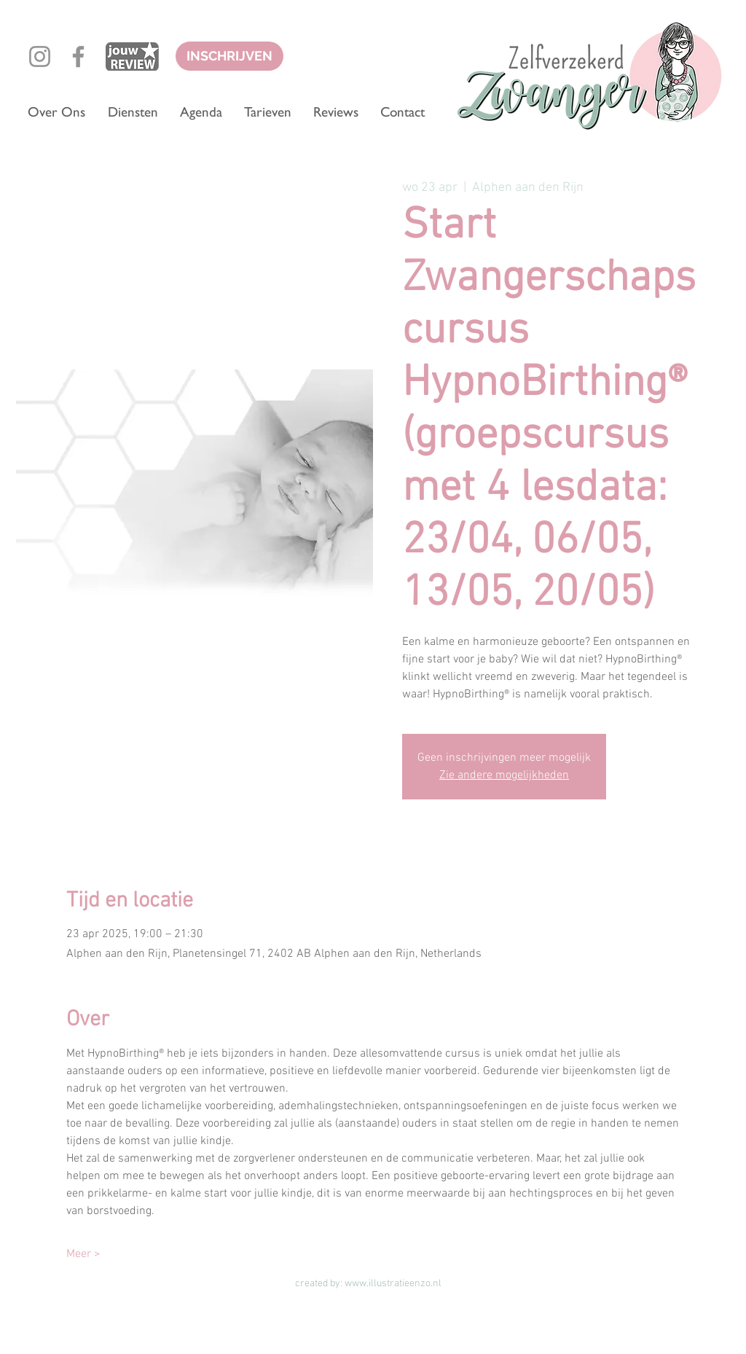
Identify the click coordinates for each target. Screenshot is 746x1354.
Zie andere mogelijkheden (504, 775)
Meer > (83, 1254)
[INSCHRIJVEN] (229, 56)
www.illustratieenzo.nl (393, 1283)
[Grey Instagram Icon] (39, 56)
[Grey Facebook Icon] (78, 56)
